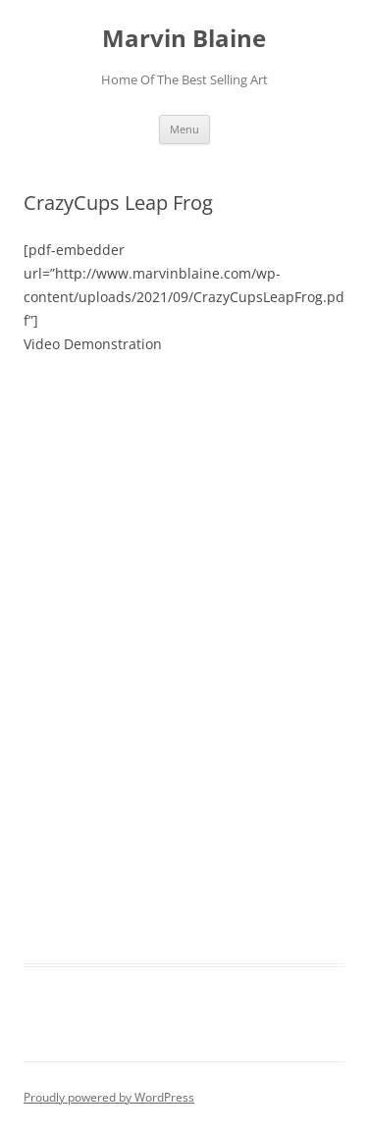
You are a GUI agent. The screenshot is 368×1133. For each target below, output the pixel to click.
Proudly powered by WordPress (109, 1097)
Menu (184, 129)
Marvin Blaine (184, 39)
